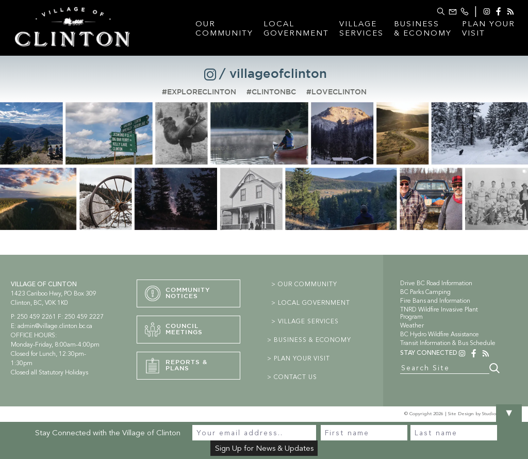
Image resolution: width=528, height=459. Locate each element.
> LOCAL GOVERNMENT (310, 302)
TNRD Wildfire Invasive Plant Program (439, 313)
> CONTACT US (292, 377)
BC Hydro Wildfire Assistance (439, 334)
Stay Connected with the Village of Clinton (107, 432)
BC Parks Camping (425, 292)
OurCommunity (224, 28)
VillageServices (361, 28)
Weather (412, 325)
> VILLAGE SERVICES (305, 321)
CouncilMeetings (174, 329)
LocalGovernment (296, 28)
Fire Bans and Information (435, 300)
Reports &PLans (176, 365)
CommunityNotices (177, 293)
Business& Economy (423, 28)
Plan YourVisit (488, 28)
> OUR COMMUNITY (304, 284)
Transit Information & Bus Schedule (448, 343)
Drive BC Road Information (436, 283)
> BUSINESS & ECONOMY (309, 339)
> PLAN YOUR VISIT (298, 358)
